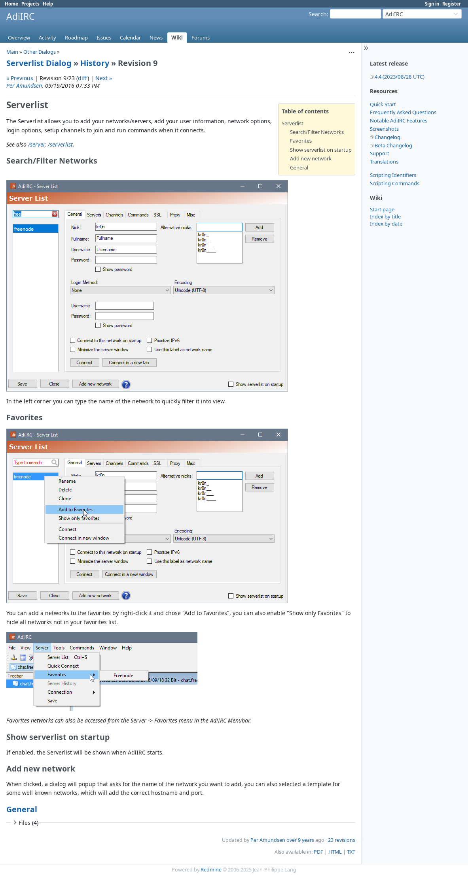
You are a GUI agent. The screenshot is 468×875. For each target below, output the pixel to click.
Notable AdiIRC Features (398, 120)
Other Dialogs (39, 51)
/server (36, 144)
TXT (351, 852)
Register (451, 4)
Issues (104, 37)
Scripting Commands (394, 183)
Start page (382, 209)
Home (11, 4)
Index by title (385, 216)
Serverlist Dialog (39, 63)
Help (48, 4)
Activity (47, 37)
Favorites (301, 140)
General (299, 167)
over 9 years (300, 840)
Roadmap (76, 37)
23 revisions (341, 840)
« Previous (19, 78)
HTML (335, 852)
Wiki (177, 37)
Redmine (211, 869)
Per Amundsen (24, 85)
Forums (200, 37)
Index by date (386, 223)
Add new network (311, 158)
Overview (19, 37)
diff (82, 78)
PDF (318, 852)
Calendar (130, 37)
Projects (30, 4)
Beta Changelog (393, 145)
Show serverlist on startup (321, 149)
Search (318, 14)
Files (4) (24, 822)
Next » (103, 78)
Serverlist (292, 123)
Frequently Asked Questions (403, 112)
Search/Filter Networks (317, 131)
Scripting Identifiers (393, 175)
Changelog (387, 137)
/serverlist (60, 144)
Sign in (432, 4)
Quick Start (383, 104)
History (94, 63)
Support (379, 153)
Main (12, 51)
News (156, 37)
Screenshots (384, 128)
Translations (384, 161)
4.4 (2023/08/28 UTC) (399, 76)
